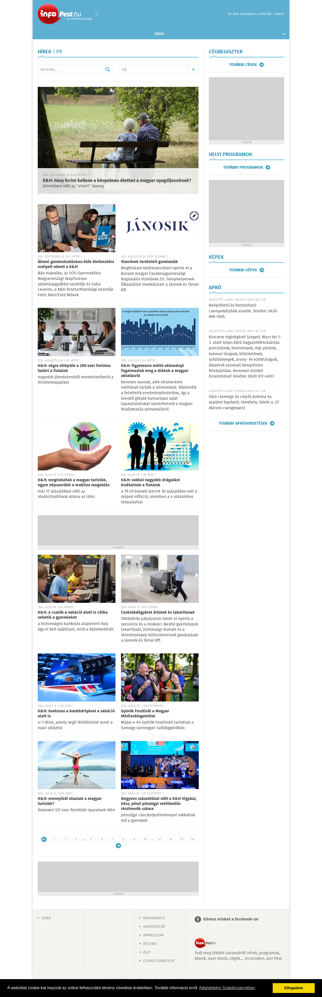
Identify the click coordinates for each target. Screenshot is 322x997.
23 (181, 839)
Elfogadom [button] (294, 988)
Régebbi (118, 845)
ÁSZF (147, 952)
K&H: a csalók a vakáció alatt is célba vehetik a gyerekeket (73, 615)
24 (192, 839)
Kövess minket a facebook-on (230, 919)
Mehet (107, 69)
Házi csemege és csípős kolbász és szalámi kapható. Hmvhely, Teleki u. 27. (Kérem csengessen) (244, 402)
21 (159, 839)
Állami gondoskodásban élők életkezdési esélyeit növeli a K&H (76, 264)
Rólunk (149, 944)
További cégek (243, 64)
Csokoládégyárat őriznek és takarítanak (158, 612)
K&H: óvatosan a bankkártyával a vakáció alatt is (76, 713)
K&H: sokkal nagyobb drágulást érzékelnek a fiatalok (150, 482)
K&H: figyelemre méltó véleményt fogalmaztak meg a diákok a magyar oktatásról (154, 371)
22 (170, 839)
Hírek (159, 34)
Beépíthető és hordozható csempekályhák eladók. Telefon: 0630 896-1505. (243, 311)
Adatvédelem (154, 927)
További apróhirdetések (243, 423)
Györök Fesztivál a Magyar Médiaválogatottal (145, 713)
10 (145, 839)
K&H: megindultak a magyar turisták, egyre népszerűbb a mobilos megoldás (74, 482)
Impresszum (153, 935)
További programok (243, 167)
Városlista (96, 14)
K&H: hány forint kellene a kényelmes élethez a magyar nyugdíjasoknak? (117, 180)
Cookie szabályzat (159, 961)
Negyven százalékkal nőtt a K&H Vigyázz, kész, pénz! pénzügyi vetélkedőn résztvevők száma (158, 804)
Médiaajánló (154, 918)
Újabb (44, 839)
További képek (243, 270)
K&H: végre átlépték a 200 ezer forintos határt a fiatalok (74, 368)
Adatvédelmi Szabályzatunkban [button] (227, 988)
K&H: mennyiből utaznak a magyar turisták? (70, 801)
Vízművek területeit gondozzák (149, 262)
